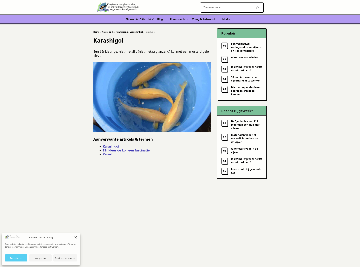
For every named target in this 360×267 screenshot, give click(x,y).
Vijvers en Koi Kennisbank (114, 31)
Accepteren (16, 258)
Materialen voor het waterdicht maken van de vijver (245, 138)
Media (229, 19)
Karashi (108, 154)
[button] (75, 237)
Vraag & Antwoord (206, 19)
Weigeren (40, 258)
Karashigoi (111, 146)
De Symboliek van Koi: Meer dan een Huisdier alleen (245, 124)
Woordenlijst (136, 31)
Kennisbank (180, 19)
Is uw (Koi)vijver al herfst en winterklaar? (246, 160)
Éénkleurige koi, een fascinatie (126, 150)
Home (96, 31)
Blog (163, 19)
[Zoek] (257, 7)
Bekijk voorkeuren (65, 258)
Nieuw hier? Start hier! (140, 19)
